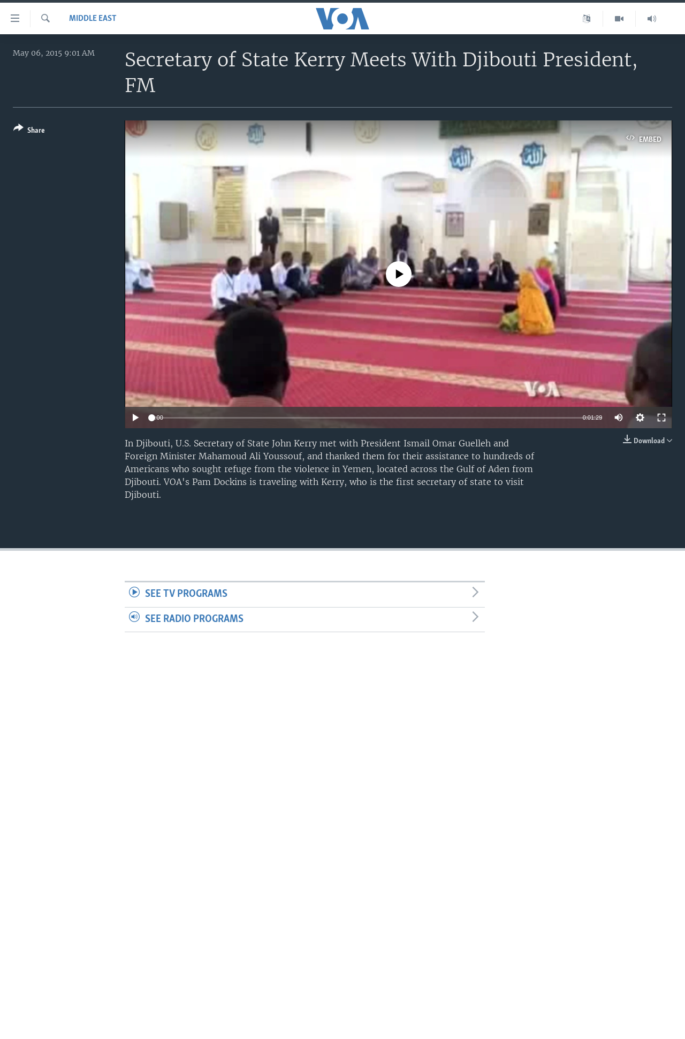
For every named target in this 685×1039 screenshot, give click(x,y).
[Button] (29, 131)
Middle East (93, 18)
